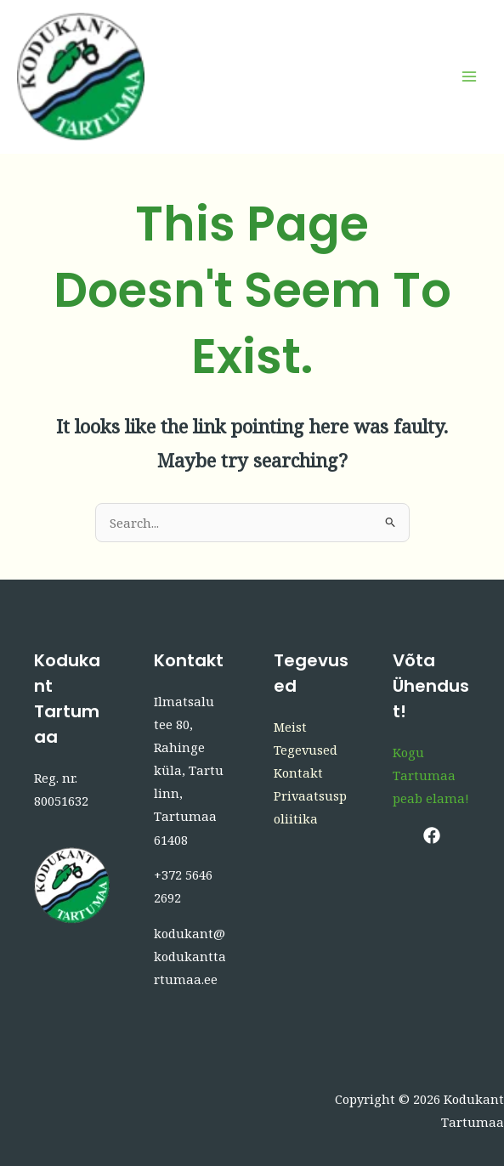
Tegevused (305, 749)
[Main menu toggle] (469, 76)
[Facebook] (431, 835)
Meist (290, 726)
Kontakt (298, 772)
